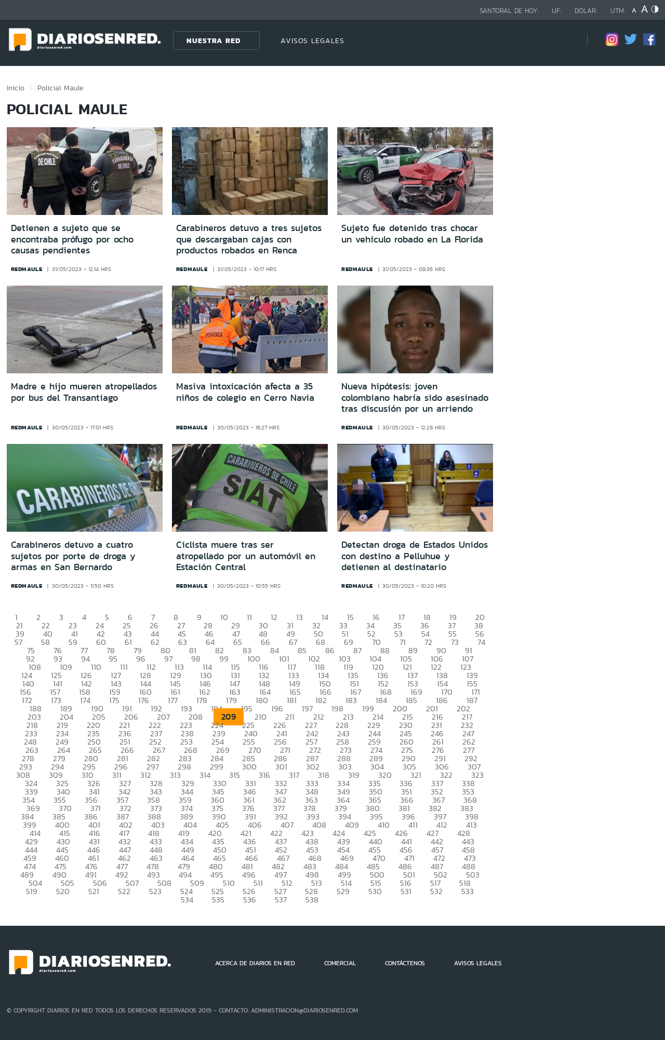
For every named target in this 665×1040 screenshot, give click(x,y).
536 (249, 899)
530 (375, 891)
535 (218, 899)
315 (234, 774)
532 (436, 891)
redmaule (27, 269)
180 (262, 700)
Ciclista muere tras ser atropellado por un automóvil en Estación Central (245, 556)
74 (481, 642)
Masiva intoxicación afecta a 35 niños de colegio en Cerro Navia (245, 392)
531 (406, 891)
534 (187, 899)
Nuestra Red (214, 40)
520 (63, 891)
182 (321, 700)
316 (264, 774)
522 (124, 891)
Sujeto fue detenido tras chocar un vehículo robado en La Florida (412, 233)
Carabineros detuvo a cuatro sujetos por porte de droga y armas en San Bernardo (73, 556)
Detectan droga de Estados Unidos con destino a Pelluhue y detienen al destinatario (414, 556)
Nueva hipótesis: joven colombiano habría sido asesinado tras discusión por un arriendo (414, 397)
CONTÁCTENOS (405, 963)
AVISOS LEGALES (312, 40)
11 (249, 617)
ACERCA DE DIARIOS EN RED (255, 963)
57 (18, 642)
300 (249, 766)
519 (31, 891)
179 (231, 700)
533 (467, 891)
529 (343, 891)
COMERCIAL (340, 963)
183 (351, 700)
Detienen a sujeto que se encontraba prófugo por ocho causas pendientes (72, 239)
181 (292, 700)
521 (93, 891)
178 (201, 700)
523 (155, 891)
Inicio (15, 87)
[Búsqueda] (564, 40)
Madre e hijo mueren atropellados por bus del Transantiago (84, 392)
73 (455, 642)
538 (311, 899)
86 (330, 650)
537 (281, 899)
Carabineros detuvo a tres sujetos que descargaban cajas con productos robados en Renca (249, 239)
